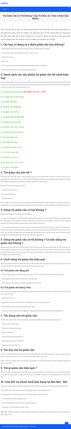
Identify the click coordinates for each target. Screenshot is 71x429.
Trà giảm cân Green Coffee (13, 127)
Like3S (4, 3)
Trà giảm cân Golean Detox (13, 97)
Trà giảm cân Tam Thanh (13, 162)
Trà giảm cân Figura (10, 167)
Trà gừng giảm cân (10, 137)
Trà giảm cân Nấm (9, 102)
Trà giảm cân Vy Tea (10, 112)
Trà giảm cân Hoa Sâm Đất (13, 117)
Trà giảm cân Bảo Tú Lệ (12, 147)
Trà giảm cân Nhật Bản (12, 107)
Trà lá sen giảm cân (10, 152)
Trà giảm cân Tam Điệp (11, 122)
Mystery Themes (30, 426)
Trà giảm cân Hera (10, 142)
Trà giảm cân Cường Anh (12, 92)
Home (5, 9)
